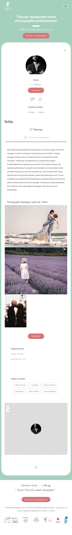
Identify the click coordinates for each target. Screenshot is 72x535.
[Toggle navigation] (65, 6)
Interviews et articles (29, 485)
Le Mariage (46, 485)
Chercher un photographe (36, 35)
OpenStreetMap (20, 454)
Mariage (36, 129)
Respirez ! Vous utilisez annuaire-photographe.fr (36, 490)
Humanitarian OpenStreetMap (44, 454)
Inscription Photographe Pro (36, 499)
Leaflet (13, 454)
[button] (36, 137)
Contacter (36, 90)
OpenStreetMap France (62, 454)
